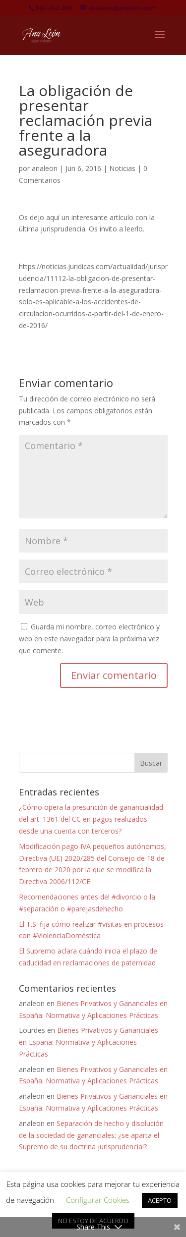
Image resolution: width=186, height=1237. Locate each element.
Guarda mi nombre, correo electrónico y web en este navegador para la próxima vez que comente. (89, 638)
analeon (45, 168)
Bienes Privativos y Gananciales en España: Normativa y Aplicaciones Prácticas (88, 1042)
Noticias (122, 168)
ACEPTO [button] (160, 1200)
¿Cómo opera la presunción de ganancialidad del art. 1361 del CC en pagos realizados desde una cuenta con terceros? (91, 819)
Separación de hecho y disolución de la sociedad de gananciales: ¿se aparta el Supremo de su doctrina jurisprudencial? (91, 1135)
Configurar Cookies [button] (97, 1200)
